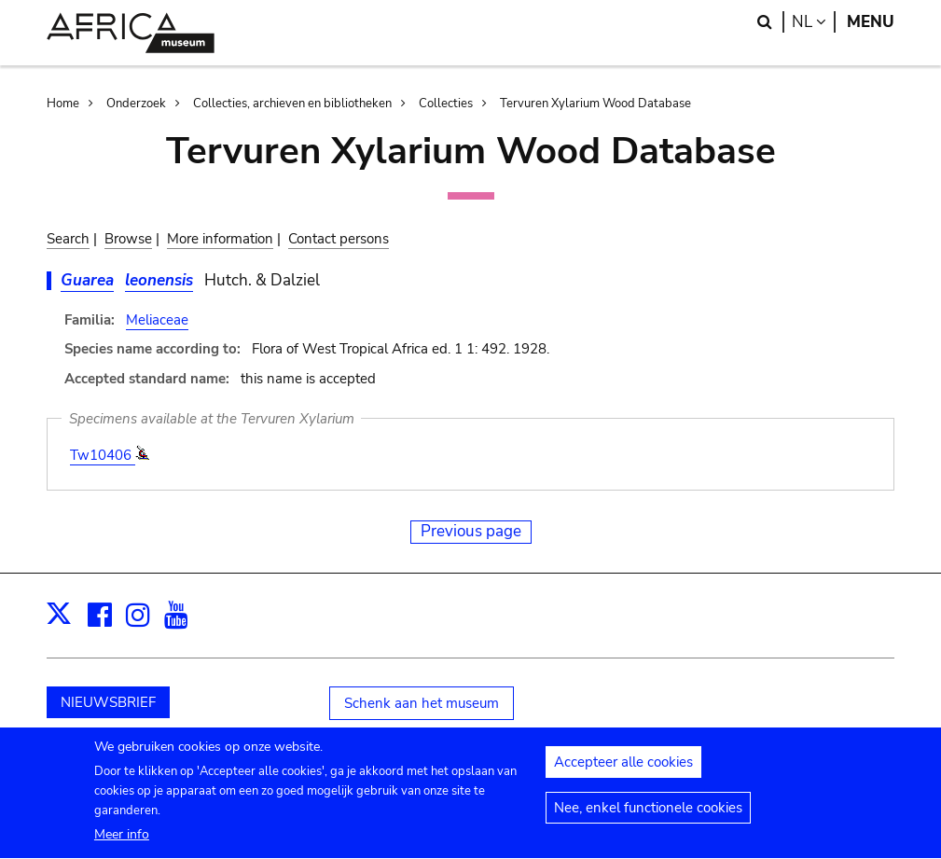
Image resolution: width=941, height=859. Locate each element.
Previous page (471, 531)
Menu (870, 22)
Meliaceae (157, 320)
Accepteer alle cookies (623, 772)
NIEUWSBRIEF (108, 702)
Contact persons (338, 238)
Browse (128, 238)
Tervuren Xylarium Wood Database (595, 103)
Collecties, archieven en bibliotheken (292, 103)
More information (220, 238)
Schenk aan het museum (421, 703)
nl (814, 22)
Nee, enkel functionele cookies (648, 818)
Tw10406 (102, 455)
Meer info (121, 845)
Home (63, 103)
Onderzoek (136, 103)
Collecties (446, 103)
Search (68, 238)
